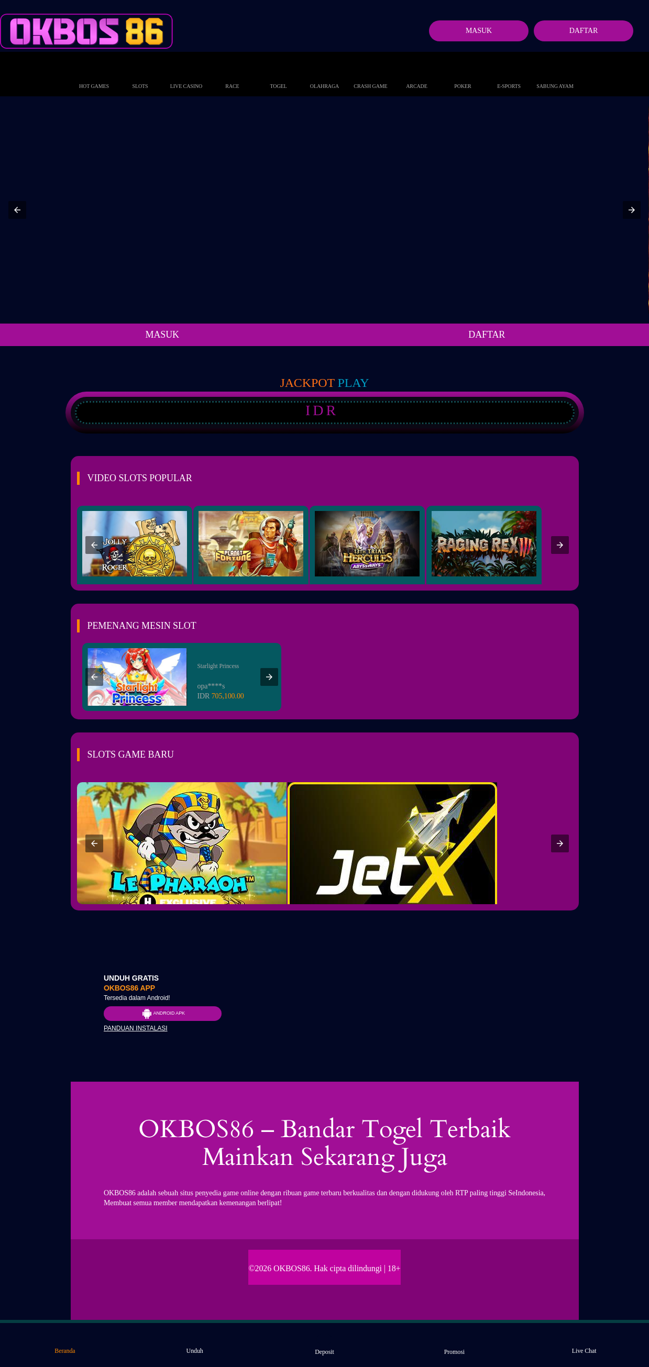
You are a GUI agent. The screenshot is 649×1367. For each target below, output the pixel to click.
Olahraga (324, 75)
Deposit (324, 1344)
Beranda (64, 1343)
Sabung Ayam (555, 75)
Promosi (454, 1344)
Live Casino (186, 75)
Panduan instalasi (136, 1028)
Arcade (416, 75)
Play (353, 383)
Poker (462, 75)
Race (232, 75)
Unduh (194, 1343)
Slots (140, 75)
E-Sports (509, 75)
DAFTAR (486, 334)
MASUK (162, 334)
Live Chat (584, 1343)
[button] (17, 210)
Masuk (479, 31)
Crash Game (370, 75)
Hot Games (94, 75)
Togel (278, 75)
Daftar (583, 31)
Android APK (162, 1013)
